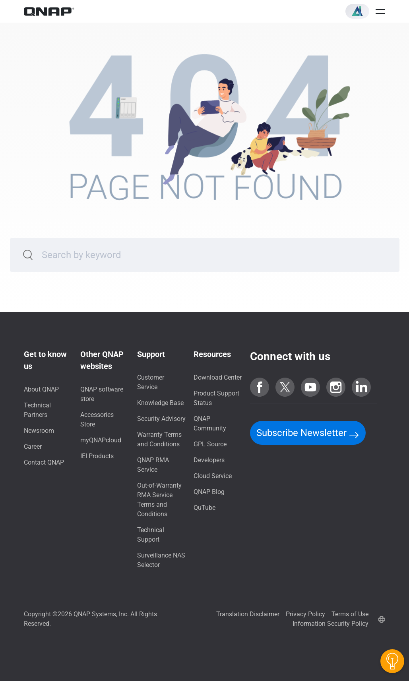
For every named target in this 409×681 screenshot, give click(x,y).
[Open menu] (380, 11)
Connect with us (290, 356)
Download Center (218, 377)
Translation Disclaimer (247, 614)
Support (151, 354)
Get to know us (45, 360)
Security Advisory (161, 418)
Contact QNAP (44, 462)
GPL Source (210, 444)
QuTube (204, 507)
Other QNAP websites (102, 360)
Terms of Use (349, 614)
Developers (209, 460)
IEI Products (97, 456)
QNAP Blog (209, 492)
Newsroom (39, 430)
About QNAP (41, 389)
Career (33, 446)
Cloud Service (213, 476)
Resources (212, 354)
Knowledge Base (160, 403)
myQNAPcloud (100, 440)
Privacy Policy (305, 614)
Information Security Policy (330, 623)
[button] (357, 11)
